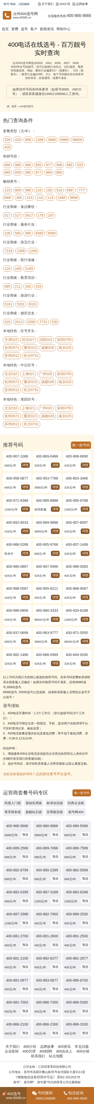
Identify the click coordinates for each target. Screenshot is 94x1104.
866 (7, 164)
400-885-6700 (76, 959)
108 (7, 233)
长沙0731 (31, 355)
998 (59, 164)
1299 (33, 250)
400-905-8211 (47, 580)
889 (49, 172)
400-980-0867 (17, 559)
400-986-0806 (17, 601)
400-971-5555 (76, 622)
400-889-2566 (17, 833)
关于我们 (48, 3)
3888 (52, 139)
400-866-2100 (17, 1001)
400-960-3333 (47, 601)
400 (7, 147)
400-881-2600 (47, 917)
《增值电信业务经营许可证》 (35, 1052)
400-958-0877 (17, 476)
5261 (21, 304)
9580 (52, 233)
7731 (43, 321)
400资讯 (63, 1022)
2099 (31, 321)
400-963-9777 (47, 622)
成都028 (47, 347)
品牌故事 (80, 3)
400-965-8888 (47, 497)
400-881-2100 (17, 938)
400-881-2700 (17, 917)
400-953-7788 (47, 476)
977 (38, 172)
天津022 (11, 339)
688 (28, 139)
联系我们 (38, 1031)
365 (19, 197)
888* (8, 197)
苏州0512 (12, 355)
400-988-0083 (76, 559)
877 (49, 164)
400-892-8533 (17, 518)
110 (40, 197)
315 (29, 197)
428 (18, 139)
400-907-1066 (17, 455)
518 (59, 190)
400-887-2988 (17, 896)
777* (82, 190)
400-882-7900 (47, 896)
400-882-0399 (17, 875)
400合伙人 (63, 1027)
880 (59, 172)
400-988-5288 (17, 539)
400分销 (81, 1027)
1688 (61, 197)
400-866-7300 (47, 980)
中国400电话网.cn (39, 1068)
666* (70, 190)
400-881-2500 (76, 917)
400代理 (30, 1027)
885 (69, 164)
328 (7, 139)
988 (18, 164)
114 (50, 197)
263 (28, 286)
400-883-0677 (47, 959)
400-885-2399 (47, 854)
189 (18, 268)
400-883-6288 (76, 875)
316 (38, 286)
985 (7, 172)
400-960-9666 (47, 812)
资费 (14, 29)
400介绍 (64, 3)
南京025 (65, 347)
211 (18, 286)
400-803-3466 (76, 476)
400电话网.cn (61, 1068)
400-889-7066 (47, 833)
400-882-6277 (47, 938)
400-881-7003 (17, 980)
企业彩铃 (13, 1027)
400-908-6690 (76, 455)
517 (7, 215)
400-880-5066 (76, 812)
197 (51, 215)
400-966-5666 (17, 812)
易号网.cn (79, 1068)
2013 (19, 321)
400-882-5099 (76, 854)
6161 (33, 304)
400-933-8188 (76, 601)
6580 (39, 233)
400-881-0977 (17, 959)
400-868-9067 (76, 580)
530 (55, 321)
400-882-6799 (17, 854)
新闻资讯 (45, 29)
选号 (24, 29)
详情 (25, 463)
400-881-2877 (76, 938)
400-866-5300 (76, 980)
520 (7, 321)
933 (80, 164)
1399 (21, 250)
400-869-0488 (47, 455)
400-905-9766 (47, 539)
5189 (29, 268)
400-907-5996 (47, 559)
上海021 (28, 373)
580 (18, 233)
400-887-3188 (47, 875)
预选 (25, 820)
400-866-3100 (76, 1001)
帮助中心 (61, 29)
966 (28, 164)
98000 (77, 139)
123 (7, 190)
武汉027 (28, 339)
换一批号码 (81, 444)
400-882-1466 (17, 643)
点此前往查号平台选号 (52, 762)
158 (49, 190)
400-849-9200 (76, 643)
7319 (8, 250)
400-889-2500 (76, 896)
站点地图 (55, 1031)
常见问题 (79, 1022)
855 (38, 164)
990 (28, 172)
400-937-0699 (17, 622)
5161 (8, 304)
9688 (74, 197)
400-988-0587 (17, 580)
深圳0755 (64, 339)
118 (38, 190)
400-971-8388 (17, 497)
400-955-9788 (76, 497)
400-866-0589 (47, 643)
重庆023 (30, 347)
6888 (64, 139)
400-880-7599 (76, 833)
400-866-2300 (47, 1001)
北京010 (11, 373)
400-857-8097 (76, 518)
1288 (39, 139)
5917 (29, 215)
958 (18, 172)
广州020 (45, 373)
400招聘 (46, 1027)
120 (7, 268)
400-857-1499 (76, 539)
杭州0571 (12, 347)
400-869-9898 (47, 518)
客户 (33, 29)
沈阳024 (45, 339)
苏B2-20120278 (67, 1052)
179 (40, 215)
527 (18, 215)
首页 (5, 29)
